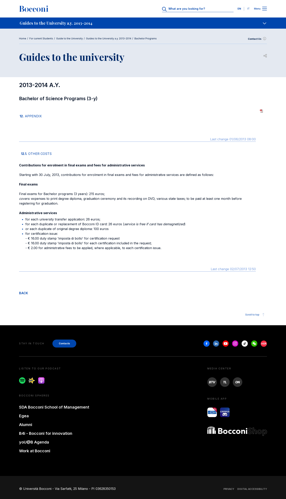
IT (248, 8)
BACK (23, 293)
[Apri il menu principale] (264, 9)
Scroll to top (255, 314)
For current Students (41, 38)
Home (22, 38)
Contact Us (257, 39)
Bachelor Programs (145, 38)
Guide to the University (69, 38)
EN (239, 8)
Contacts (64, 343)
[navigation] (143, 23)
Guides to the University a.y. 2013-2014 (108, 38)
